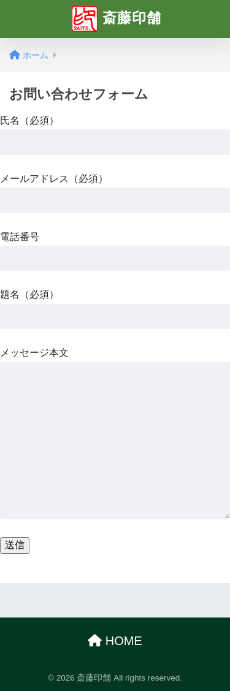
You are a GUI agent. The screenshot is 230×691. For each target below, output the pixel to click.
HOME (115, 641)
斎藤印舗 (116, 19)
